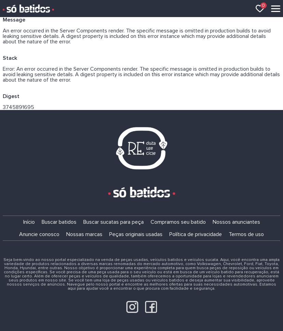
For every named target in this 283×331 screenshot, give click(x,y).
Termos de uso (246, 234)
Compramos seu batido (178, 222)
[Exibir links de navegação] (275, 8)
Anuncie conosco (39, 234)
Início (29, 222)
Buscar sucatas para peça (113, 222)
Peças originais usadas (135, 234)
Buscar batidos (59, 222)
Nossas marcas (84, 234)
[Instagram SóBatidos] (132, 311)
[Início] (28, 8)
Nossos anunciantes (236, 222)
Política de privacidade (195, 234)
